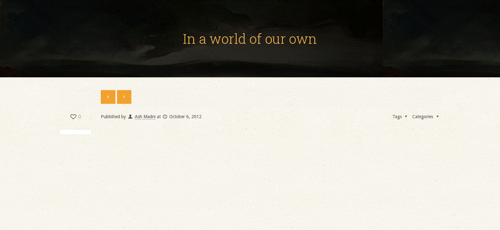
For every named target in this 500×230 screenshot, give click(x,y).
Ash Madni (145, 116)
